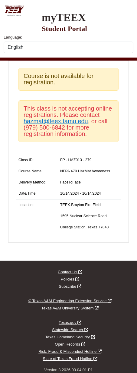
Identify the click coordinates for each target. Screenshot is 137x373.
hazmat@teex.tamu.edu (56, 121)
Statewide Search (70, 330)
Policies (70, 279)
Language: (13, 37)
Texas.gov (70, 322)
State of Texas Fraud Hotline (70, 358)
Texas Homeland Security (70, 337)
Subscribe (70, 286)
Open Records (70, 344)
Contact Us (70, 272)
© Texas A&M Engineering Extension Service (70, 301)
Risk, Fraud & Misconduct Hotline (70, 351)
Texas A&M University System (70, 308)
